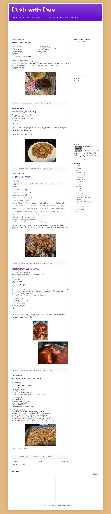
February (80, 207)
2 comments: (37, 456)
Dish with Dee (33, 9)
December (80, 172)
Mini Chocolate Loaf (21, 42)
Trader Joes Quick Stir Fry (24, 111)
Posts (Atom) (22, 464)
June (79, 186)
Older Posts (65, 462)
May (79, 189)
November (80, 175)
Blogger (70, 505)
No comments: (37, 168)
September (81, 179)
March (79, 193)
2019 (77, 212)
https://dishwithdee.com (82, 42)
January (80, 209)
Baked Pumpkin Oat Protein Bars (27, 378)
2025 (77, 166)
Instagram (78, 80)
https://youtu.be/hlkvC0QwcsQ (20, 448)
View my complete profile (81, 159)
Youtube (78, 78)
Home (40, 462)
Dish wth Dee (88, 147)
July (79, 184)
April (79, 191)
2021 (77, 168)
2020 (77, 170)
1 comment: (36, 103)
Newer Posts (15, 462)
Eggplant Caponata (21, 177)
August (80, 182)
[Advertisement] (92, 59)
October (80, 177)
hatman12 (58, 505)
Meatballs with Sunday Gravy (25, 269)
